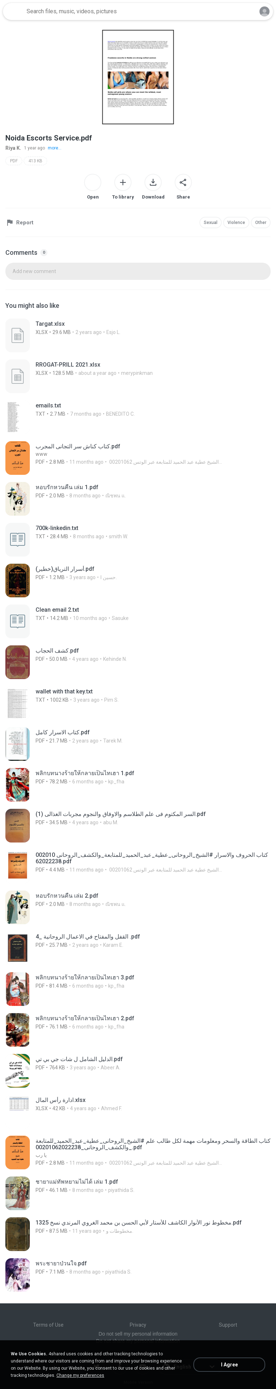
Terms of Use (48, 1325)
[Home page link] (13, 11)
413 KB (35, 160)
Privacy (138, 1325)
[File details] (77, 335)
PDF (14, 160)
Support (228, 1325)
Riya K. (13, 148)
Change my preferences (80, 1375)
